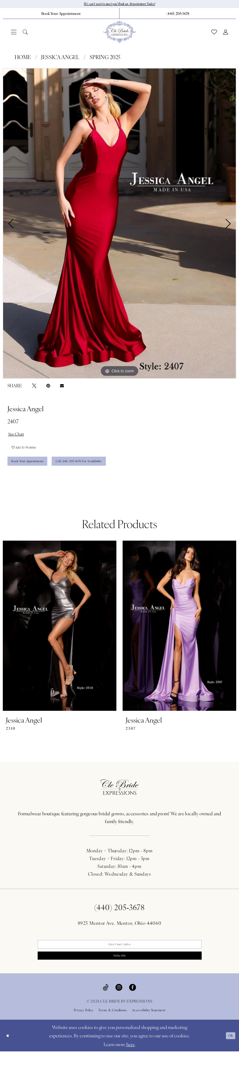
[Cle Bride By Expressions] (119, 33)
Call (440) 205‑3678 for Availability (107, 473)
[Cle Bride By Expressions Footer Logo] (119, 801)
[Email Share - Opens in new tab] (62, 387)
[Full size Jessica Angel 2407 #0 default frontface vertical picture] (119, 225)
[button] (14, 33)
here (130, 1063)
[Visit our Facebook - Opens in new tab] (132, 1006)
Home (23, 58)
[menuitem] (61, 14)
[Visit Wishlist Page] (214, 33)
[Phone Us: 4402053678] (178, 14)
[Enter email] (120, 959)
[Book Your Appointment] (61, 14)
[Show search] (25, 33)
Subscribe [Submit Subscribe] (119, 974)
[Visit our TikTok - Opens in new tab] (106, 1006)
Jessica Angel (60, 58)
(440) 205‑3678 (119, 921)
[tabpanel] (119, 225)
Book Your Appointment (36, 473)
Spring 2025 (105, 58)
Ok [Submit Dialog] (229, 1055)
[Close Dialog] (9, 1055)
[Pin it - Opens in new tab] (48, 387)
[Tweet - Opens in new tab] (34, 387)
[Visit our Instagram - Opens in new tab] (119, 1006)
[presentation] (59, 640)
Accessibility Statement (149, 1029)
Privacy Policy (84, 1029)
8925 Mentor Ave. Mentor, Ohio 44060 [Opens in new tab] (120, 937)
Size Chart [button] (19, 436)
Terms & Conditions (112, 1029)
